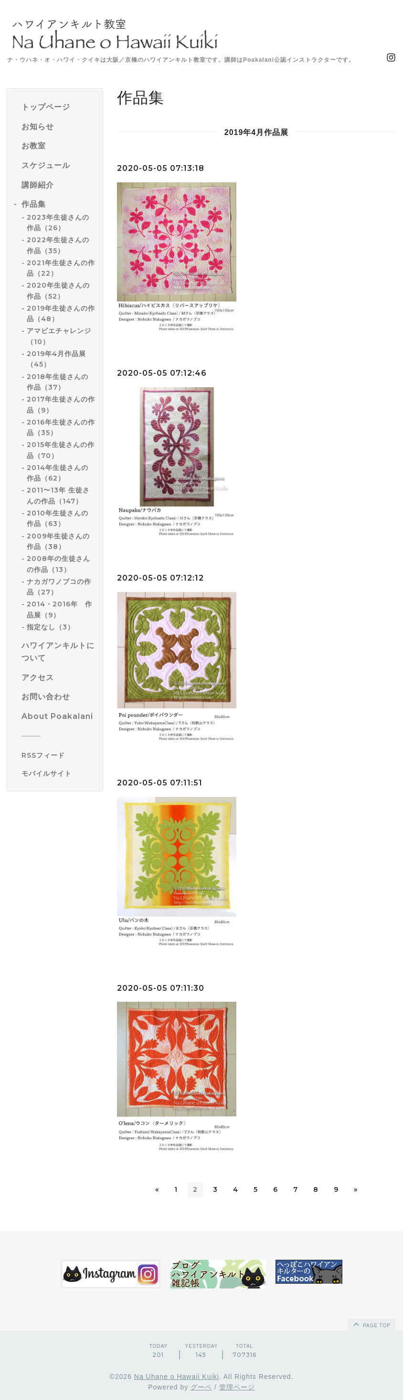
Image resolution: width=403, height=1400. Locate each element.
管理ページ (237, 1387)
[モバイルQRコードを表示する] (58, 773)
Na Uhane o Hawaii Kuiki (176, 1376)
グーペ (201, 1387)
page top (371, 1324)
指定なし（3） (50, 627)
